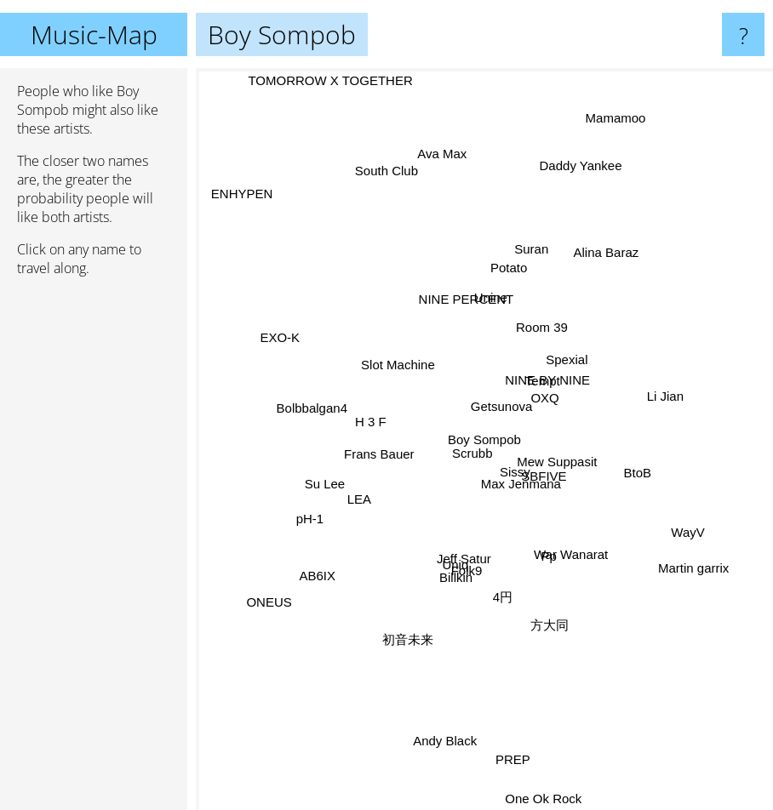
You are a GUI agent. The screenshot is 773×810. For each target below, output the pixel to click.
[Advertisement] (94, 550)
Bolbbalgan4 (324, 418)
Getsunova (497, 402)
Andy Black (450, 709)
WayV (688, 534)
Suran (530, 265)
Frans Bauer (381, 454)
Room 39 (545, 330)
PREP (512, 742)
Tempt (553, 343)
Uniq (452, 580)
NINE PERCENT (463, 301)
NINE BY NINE (547, 380)
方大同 (544, 599)
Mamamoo (613, 134)
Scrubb (464, 460)
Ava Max (446, 185)
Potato (510, 279)
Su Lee (336, 478)
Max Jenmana (517, 498)
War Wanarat (573, 552)
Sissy (511, 468)
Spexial (554, 366)
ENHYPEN (243, 191)
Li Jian (656, 395)
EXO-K (288, 337)
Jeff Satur (460, 553)
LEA (369, 492)
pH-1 (321, 514)
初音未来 (413, 617)
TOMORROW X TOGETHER (341, 80)
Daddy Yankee (570, 210)
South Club (373, 143)
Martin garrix (670, 553)
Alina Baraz (592, 272)
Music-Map (94, 34)
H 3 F (364, 404)
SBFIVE (569, 509)
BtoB (620, 471)
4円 (502, 579)
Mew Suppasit (574, 459)
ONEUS (271, 609)
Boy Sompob (484, 439)
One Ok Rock (546, 798)
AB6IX (323, 579)
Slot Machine (392, 367)
